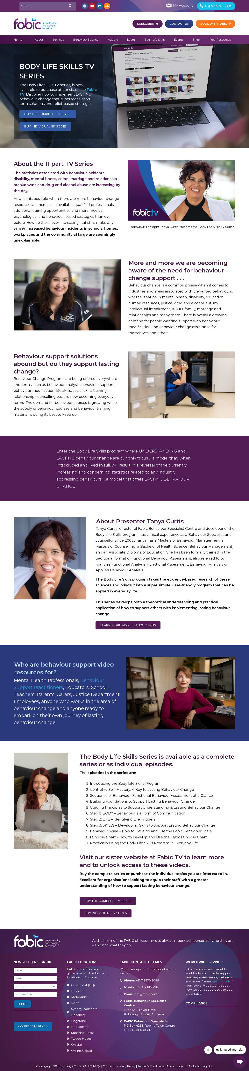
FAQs (96, 1066)
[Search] (70, 6)
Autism (113, 39)
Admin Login (175, 1066)
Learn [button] (131, 39)
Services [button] (58, 39)
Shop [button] (196, 39)
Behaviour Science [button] (85, 39)
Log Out (207, 1066)
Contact (108, 1066)
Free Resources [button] (220, 39)
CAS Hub (193, 1066)
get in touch (221, 981)
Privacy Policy (125, 1066)
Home (18, 39)
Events (178, 39)
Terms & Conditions (151, 1066)
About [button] (39, 39)
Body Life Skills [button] (154, 39)
